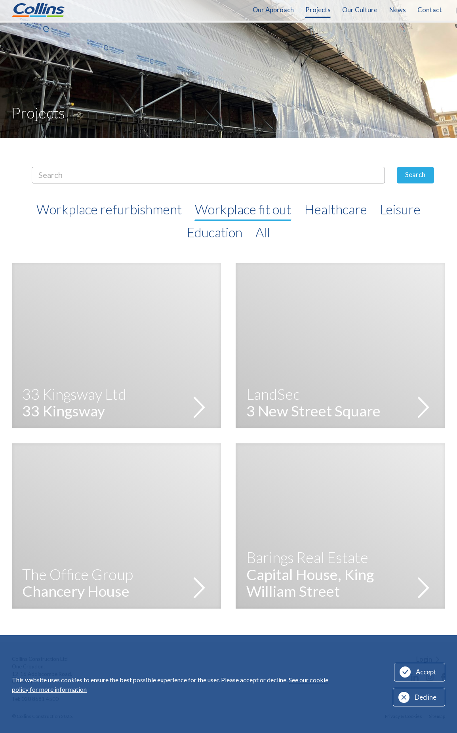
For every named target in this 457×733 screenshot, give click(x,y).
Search (415, 175)
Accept (426, 672)
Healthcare (336, 209)
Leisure (400, 209)
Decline (425, 697)
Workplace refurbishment (109, 209)
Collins (38, 10)
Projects (318, 10)
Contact (429, 10)
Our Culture (359, 10)
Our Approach (273, 10)
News (397, 10)
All (262, 232)
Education (214, 232)
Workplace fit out (243, 209)
